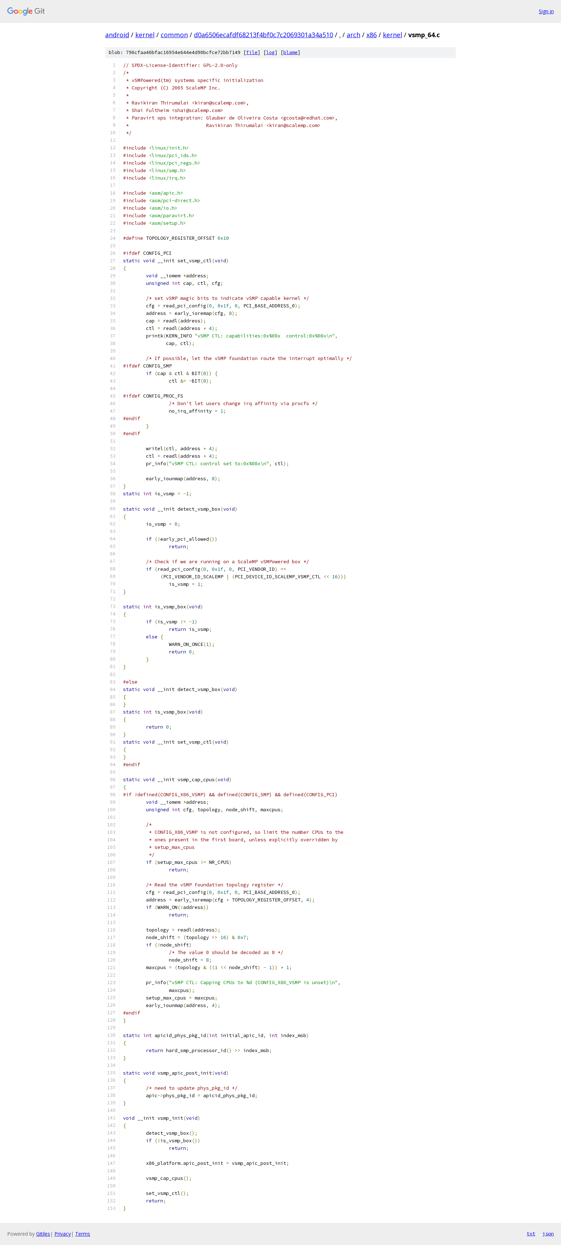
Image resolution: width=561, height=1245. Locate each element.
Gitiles (43, 1233)
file (252, 52)
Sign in (546, 11)
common (174, 34)
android (117, 34)
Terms (82, 1233)
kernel (145, 34)
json (548, 1233)
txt (531, 1233)
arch (353, 34)
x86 (371, 34)
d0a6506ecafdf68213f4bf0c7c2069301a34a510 (263, 34)
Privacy (62, 1233)
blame (290, 52)
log (270, 52)
